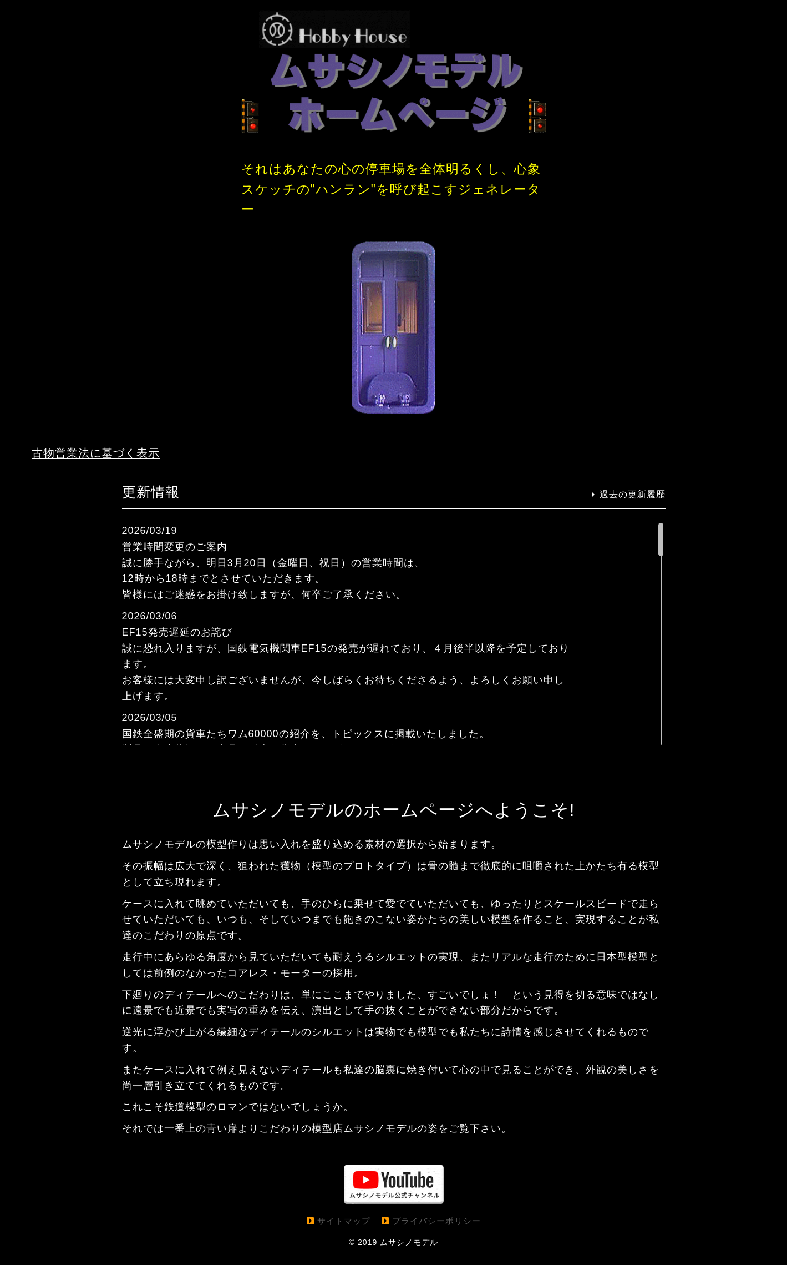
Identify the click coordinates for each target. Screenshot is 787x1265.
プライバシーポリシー (436, 1231)
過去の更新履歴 (633, 505)
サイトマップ (343, 1231)
